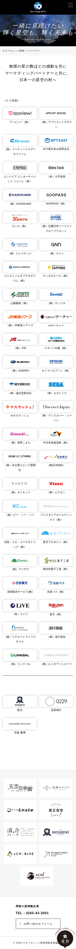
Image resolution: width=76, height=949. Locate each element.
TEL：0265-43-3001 (32, 913)
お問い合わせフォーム (38, 923)
